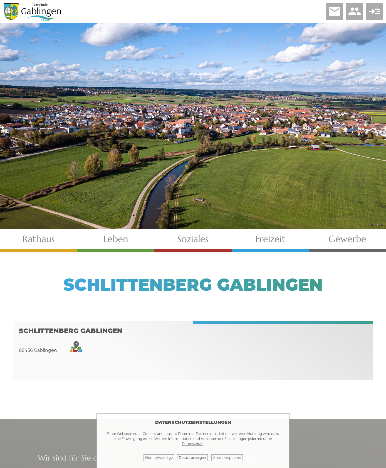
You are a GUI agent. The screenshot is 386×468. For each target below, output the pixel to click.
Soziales (193, 239)
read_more (374, 11)
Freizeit (270, 239)
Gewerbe (347, 239)
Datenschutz (192, 444)
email (334, 11)
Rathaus (38, 239)
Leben (115, 239)
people (354, 11)
